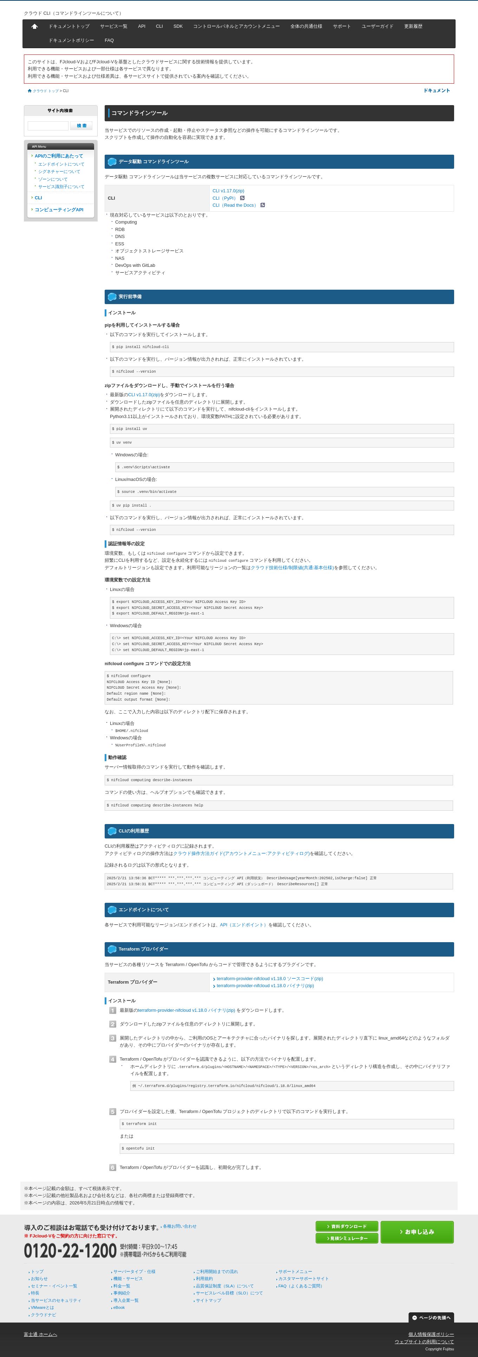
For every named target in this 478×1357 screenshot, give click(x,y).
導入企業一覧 (126, 1300)
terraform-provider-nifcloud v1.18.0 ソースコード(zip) (270, 978)
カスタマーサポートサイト (304, 1278)
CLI (159, 26)
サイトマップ (208, 1300)
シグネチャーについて (59, 171)
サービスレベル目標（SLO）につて (229, 1293)
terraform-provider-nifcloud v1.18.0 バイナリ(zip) (265, 985)
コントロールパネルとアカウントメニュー (236, 26)
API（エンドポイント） (244, 924)
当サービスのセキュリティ (56, 1300)
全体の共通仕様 (306, 26)
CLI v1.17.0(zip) (228, 190)
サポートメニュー (295, 1271)
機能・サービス (128, 1278)
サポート (342, 26)
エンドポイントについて (61, 164)
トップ (37, 1271)
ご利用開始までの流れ (217, 1271)
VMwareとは (42, 1307)
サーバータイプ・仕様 (134, 1271)
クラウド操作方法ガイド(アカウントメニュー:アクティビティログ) (241, 853)
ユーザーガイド (378, 26)
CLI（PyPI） (225, 198)
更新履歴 (413, 26)
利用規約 (204, 1278)
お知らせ (39, 1278)
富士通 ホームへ (40, 1334)
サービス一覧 (113, 26)
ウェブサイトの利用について (424, 1341)
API (141, 26)
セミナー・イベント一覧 (54, 1286)
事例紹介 (121, 1293)
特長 (35, 1293)
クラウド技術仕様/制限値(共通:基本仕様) (292, 567)
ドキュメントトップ (69, 26)
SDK (178, 26)
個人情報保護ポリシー (431, 1334)
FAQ (109, 40)
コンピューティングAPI (59, 209)
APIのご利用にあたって (59, 156)
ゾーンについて (53, 179)
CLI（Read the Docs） (235, 205)
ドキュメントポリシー (71, 40)
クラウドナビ (43, 1315)
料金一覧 (121, 1286)
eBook (119, 1307)
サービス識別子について (61, 187)
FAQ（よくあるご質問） (302, 1286)
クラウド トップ (46, 91)
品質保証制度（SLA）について (225, 1286)
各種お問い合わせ (180, 1226)
